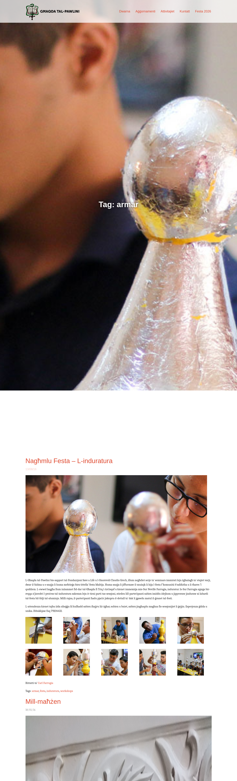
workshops (66, 691)
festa (42, 691)
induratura (53, 691)
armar (35, 691)
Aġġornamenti (145, 11)
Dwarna (124, 11)
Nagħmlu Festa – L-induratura (69, 461)
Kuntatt (185, 11)
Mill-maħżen (43, 701)
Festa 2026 (203, 11)
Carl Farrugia (45, 683)
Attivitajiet (167, 11)
